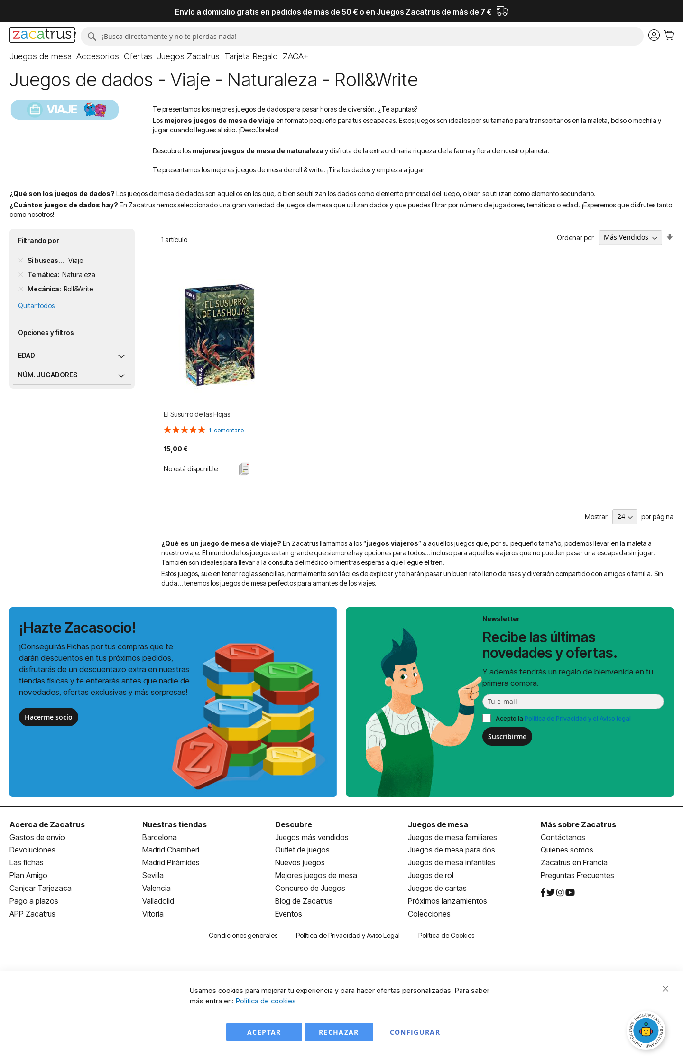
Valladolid (158, 901)
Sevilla (153, 875)
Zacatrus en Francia (574, 862)
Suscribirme (507, 736)
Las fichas (26, 862)
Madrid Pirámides (171, 862)
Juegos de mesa (438, 824)
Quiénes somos (567, 849)
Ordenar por (575, 237)
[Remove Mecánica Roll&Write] (21, 289)
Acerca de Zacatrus (47, 824)
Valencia (156, 888)
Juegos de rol (430, 875)
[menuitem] (40, 56)
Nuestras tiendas (174, 824)
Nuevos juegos (300, 862)
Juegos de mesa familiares (452, 837)
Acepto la (563, 718)
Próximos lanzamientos (447, 901)
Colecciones (429, 913)
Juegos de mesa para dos (451, 849)
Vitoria (153, 913)
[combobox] (362, 36)
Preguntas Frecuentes (577, 875)
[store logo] (42, 36)
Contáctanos (563, 837)
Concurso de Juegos (310, 888)
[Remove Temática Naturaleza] (21, 275)
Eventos (288, 913)
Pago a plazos (33, 901)
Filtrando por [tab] (38, 240)
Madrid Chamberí (170, 849)
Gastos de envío (37, 837)
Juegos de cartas (437, 888)
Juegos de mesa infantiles (451, 862)
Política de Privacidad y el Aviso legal (578, 718)
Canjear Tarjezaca (40, 888)
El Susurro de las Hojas (197, 414)
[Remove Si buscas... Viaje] (21, 260)
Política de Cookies (446, 935)
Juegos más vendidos (312, 837)
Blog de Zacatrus (303, 901)
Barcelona (159, 837)
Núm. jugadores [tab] (47, 375)
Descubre (293, 824)
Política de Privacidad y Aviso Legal (348, 935)
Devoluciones (32, 849)
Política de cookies (266, 1000)
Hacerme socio (49, 716)
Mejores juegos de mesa (316, 875)
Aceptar (264, 1032)
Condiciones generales (243, 935)
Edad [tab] (26, 355)
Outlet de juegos (302, 849)
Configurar (415, 1032)
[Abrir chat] (647, 1032)
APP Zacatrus (32, 913)
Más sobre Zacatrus (578, 824)
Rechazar (339, 1032)
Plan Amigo (28, 875)
